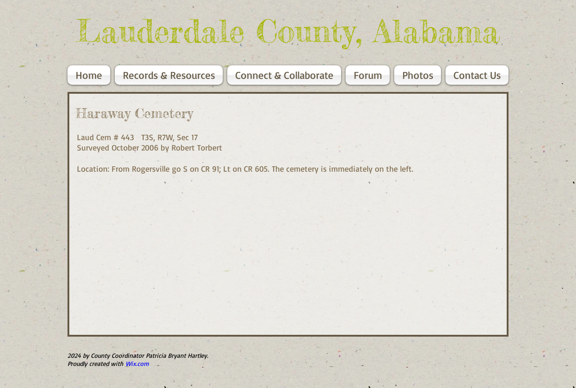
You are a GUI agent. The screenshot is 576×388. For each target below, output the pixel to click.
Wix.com (137, 363)
